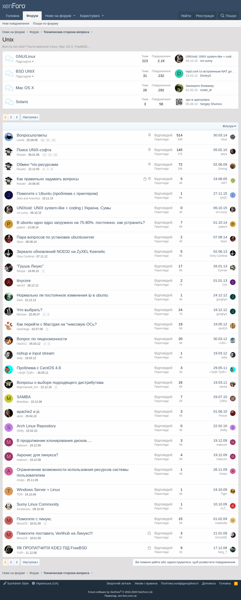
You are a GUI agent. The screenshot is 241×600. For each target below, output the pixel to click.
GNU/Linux (25, 56)
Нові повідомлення (15, 23)
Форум (32, 16)
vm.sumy (206, 61)
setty (20, 358)
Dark (20, 300)
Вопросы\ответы (32, 135)
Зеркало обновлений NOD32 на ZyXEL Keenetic (61, 251)
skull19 (222, 328)
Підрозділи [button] (23, 61)
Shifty (20, 430)
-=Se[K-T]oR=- (26, 372)
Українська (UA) (45, 583)
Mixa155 (22, 523)
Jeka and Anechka (28, 198)
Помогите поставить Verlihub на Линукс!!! (55, 533)
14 (49, 154)
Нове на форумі (58, 16)
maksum (22, 445)
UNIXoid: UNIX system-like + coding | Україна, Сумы (64, 208)
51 (48, 140)
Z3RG (223, 401)
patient (21, 227)
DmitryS (205, 75)
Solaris (22, 102)
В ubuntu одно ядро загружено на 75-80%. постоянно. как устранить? (81, 222)
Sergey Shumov (211, 104)
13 (44, 154)
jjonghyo (222, 299)
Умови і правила (146, 583)
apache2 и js (28, 411)
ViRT (224, 183)
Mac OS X (25, 88)
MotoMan (22, 401)
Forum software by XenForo (120, 592)
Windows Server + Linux (38, 489)
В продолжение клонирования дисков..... (54, 440)
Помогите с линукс (34, 519)
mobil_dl (205, 90)
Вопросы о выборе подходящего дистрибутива (60, 382)
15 (55, 154)
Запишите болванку (200, 86)
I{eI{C (223, 197)
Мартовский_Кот (27, 387)
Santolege (23, 329)
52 (53, 140)
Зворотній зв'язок (118, 583)
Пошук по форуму (45, 23)
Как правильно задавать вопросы (48, 179)
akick (224, 154)
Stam (20, 241)
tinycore (24, 280)
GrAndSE (221, 537)
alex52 (21, 285)
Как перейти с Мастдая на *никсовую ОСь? (57, 324)
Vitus (224, 139)
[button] (74, 15)
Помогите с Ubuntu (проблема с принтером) (57, 193)
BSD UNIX (25, 71)
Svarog (222, 168)
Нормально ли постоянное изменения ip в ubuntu (62, 295)
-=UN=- (222, 343)
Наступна (29, 117)
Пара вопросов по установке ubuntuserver (55, 237)
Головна (12, 16)
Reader (21, 154)
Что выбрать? (29, 310)
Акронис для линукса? (37, 455)
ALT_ (224, 508)
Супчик (222, 270)
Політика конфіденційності (180, 583)
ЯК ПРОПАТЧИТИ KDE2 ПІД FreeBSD (52, 548)
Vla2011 (22, 343)
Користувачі (90, 16)
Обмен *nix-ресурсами (37, 164)
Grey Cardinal (25, 256)
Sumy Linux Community (38, 504)
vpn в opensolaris (198, 99)
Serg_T (222, 552)
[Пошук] (228, 15)
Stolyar (21, 271)
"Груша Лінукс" (30, 266)
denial (223, 386)
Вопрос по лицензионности (42, 339)
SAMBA (24, 397)
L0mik (20, 140)
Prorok (223, 415)
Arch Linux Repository (36, 426)
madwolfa (221, 523)
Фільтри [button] (228, 126)
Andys (20, 480)
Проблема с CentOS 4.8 (39, 368)
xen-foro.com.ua (127, 595)
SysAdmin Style (16, 583)
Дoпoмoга (209, 583)
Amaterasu (23, 509)
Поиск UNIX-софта (34, 150)
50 (42, 140)
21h (224, 284)
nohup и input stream (35, 353)
